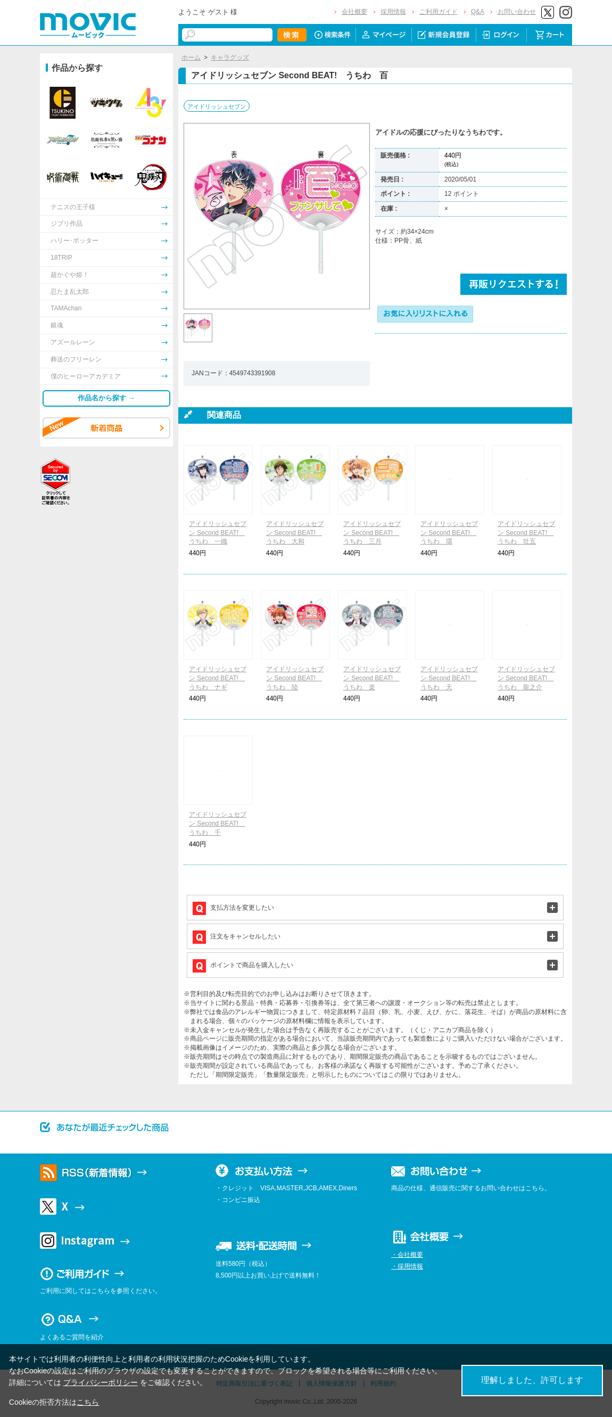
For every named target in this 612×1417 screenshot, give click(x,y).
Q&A (477, 11)
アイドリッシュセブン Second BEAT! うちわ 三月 (372, 533)
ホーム (191, 57)
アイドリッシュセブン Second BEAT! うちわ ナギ (217, 678)
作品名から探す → (106, 398)
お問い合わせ (517, 11)
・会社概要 (407, 1254)
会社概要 (354, 11)
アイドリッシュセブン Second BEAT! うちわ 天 (449, 678)
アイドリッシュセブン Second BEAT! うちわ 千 (217, 823)
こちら (88, 1402)
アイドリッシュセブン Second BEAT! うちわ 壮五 (526, 533)
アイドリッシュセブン (216, 106)
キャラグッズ (230, 57)
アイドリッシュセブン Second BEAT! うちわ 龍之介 (526, 678)
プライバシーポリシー (100, 1382)
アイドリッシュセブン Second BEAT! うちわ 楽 (372, 678)
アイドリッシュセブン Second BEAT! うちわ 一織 (217, 533)
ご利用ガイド (438, 11)
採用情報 (393, 11)
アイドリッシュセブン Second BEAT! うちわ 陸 (295, 678)
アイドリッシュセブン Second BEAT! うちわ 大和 (295, 533)
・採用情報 (407, 1266)
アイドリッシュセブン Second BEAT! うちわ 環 (449, 533)
